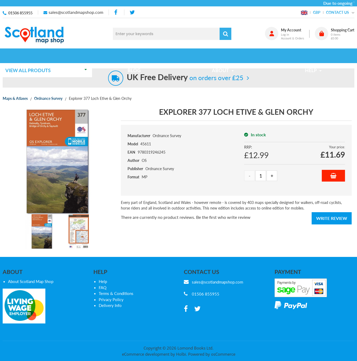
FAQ (102, 287)
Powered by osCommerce (211, 354)
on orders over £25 (185, 77)
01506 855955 (20, 13)
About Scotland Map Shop (30, 281)
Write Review (331, 218)
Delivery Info (110, 305)
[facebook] (116, 12)
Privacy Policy (111, 299)
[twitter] (132, 12)
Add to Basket (333, 176)
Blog (135, 56)
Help (103, 281)
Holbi (181, 354)
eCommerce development (145, 354)
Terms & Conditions (116, 293)
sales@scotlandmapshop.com (76, 12)
